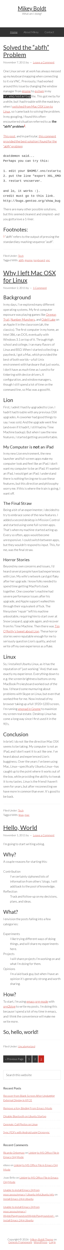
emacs (30, 1001)
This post (9, 136)
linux (21, 814)
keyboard (39, 259)
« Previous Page (14, 1059)
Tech (21, 255)
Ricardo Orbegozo (14, 1152)
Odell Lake (48, 319)
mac (27, 814)
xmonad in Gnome (29, 708)
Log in (52, 1241)
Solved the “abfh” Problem (26, 51)
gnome (26, 91)
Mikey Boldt (32, 8)
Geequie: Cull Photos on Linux (20, 1123)
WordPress (40, 1241)
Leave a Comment (43, 62)
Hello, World (20, 827)
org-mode (41, 1001)
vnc (48, 259)
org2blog (9, 1006)
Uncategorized (26, 1046)
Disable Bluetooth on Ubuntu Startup (24, 1115)
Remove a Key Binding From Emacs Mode (27, 1107)
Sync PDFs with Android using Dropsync (26, 1131)
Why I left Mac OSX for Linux (29, 276)
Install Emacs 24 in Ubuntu (18, 1198)
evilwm (39, 91)
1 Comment (40, 287)
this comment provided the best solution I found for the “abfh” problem (30, 141)
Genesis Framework (20, 1241)
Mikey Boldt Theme (41, 1239)
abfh (21, 259)
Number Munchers (23, 319)
